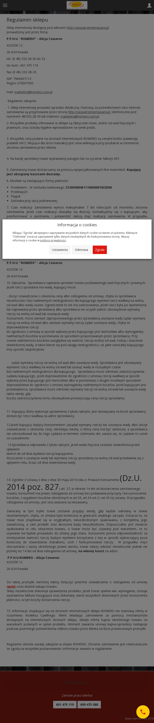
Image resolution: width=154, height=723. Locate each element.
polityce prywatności (53, 240)
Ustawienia (60, 250)
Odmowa (81, 250)
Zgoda (99, 250)
